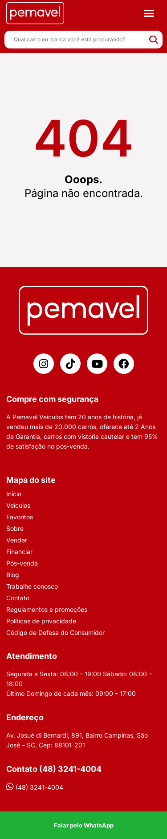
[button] (148, 13)
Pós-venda (22, 563)
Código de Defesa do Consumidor (55, 632)
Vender (16, 540)
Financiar (19, 551)
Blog (12, 574)
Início (13, 494)
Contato (17, 598)
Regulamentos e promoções (46, 609)
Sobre (15, 528)
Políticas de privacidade (41, 621)
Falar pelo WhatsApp (84, 825)
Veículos (18, 505)
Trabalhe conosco (32, 586)
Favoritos (19, 517)
